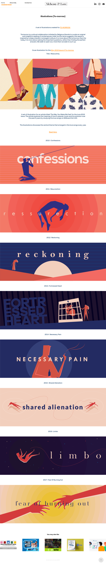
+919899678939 (6, 5)
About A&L (13, 3)
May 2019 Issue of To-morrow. (62, 50)
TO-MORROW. (65, 27)
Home (3, 3)
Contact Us (28, 3)
